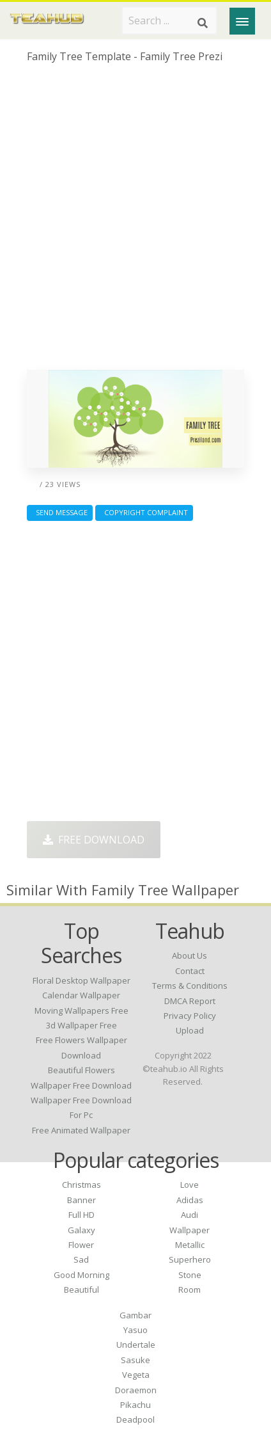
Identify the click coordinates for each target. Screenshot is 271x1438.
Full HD (81, 1214)
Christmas (81, 1184)
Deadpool (135, 1419)
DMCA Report (189, 1001)
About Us (189, 955)
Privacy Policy (190, 1015)
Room (189, 1289)
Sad (81, 1259)
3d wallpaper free (81, 1025)
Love (189, 1184)
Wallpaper (189, 1230)
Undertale (135, 1344)
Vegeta (136, 1374)
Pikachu (135, 1404)
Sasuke (135, 1360)
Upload (190, 1030)
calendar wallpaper (81, 995)
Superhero (190, 1259)
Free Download (93, 840)
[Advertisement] (135, 221)
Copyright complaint (144, 512)
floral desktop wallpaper (81, 980)
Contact (190, 971)
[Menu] (242, 21)
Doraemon (136, 1390)
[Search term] (169, 20)
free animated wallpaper (81, 1130)
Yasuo (135, 1330)
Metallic (190, 1244)
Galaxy (81, 1230)
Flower (81, 1244)
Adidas (189, 1200)
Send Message (60, 512)
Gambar (135, 1315)
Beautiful (81, 1289)
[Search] (202, 23)
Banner (81, 1200)
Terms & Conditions (190, 985)
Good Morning (81, 1275)
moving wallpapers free (81, 1010)
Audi (189, 1214)
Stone (189, 1275)
